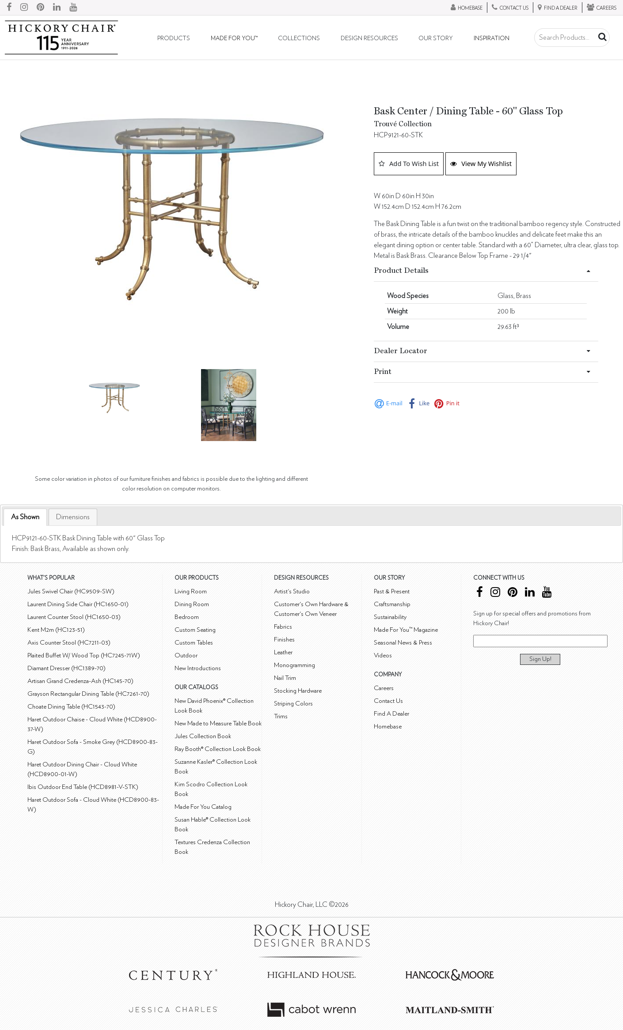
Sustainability (390, 617)
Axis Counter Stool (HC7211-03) (68, 642)
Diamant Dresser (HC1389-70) (66, 668)
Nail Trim (285, 678)
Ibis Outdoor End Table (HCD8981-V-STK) (82, 787)
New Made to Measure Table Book (218, 723)
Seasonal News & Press (403, 642)
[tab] (25, 517)
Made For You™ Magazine (406, 629)
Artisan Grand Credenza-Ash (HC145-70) (80, 681)
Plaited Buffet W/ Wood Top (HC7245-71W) (83, 655)
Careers (384, 688)
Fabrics (283, 626)
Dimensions (73, 517)
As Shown (25, 517)
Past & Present (392, 591)
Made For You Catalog (203, 807)
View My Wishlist (481, 163)
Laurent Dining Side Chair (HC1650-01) (78, 604)
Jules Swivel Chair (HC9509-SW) (70, 591)
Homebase (388, 726)
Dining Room (192, 604)
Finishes (284, 639)
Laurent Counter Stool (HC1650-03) (74, 617)
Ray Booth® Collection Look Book (218, 749)
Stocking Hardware (298, 690)
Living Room (191, 591)
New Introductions (198, 668)
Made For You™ (234, 38)
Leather (283, 652)
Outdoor (186, 655)
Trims (281, 716)
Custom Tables (194, 642)
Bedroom (187, 617)
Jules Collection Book (203, 736)
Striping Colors (293, 703)
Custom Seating (195, 629)
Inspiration (491, 38)
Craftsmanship (392, 604)
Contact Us (388, 701)
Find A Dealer (391, 713)
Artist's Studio (292, 591)
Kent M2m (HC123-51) (56, 629)
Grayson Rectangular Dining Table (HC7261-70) (88, 693)
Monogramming (294, 665)
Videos (383, 655)
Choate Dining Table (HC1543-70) (71, 706)
